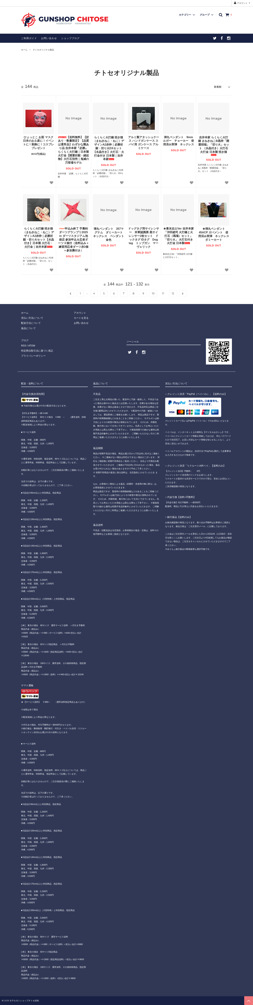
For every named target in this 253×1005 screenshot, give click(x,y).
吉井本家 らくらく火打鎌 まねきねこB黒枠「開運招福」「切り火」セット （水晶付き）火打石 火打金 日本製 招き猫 (213, 146)
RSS (23, 345)
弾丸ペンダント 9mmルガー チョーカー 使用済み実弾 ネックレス (178, 141)
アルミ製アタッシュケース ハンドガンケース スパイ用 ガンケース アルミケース (143, 143)
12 (173, 293)
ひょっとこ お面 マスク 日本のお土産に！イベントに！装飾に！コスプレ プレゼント (38, 143)
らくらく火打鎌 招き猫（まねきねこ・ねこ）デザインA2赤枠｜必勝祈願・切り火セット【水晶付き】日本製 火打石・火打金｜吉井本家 (38, 237)
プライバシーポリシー (33, 355)
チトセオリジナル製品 (43, 50)
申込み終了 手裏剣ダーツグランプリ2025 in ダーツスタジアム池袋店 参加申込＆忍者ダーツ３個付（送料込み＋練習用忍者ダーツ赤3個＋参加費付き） (73, 239)
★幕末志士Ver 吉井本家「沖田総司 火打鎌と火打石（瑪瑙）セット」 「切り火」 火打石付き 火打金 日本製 (178, 236)
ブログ (24, 340)
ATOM (31, 345)
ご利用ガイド (29, 38)
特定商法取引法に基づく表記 (37, 350)
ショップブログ (70, 38)
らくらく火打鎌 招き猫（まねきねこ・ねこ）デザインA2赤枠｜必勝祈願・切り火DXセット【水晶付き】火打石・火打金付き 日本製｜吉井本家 (108, 148)
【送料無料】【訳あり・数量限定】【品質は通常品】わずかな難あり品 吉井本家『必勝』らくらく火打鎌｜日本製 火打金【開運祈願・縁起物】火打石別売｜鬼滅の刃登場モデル (73, 150)
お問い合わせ (49, 38)
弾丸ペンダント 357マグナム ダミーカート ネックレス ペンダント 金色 (108, 234)
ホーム (24, 50)
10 (153, 293)
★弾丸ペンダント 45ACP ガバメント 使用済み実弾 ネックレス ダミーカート (213, 234)
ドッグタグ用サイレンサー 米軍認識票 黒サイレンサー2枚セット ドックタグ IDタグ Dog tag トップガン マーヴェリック (143, 237)
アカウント (242, 2)
